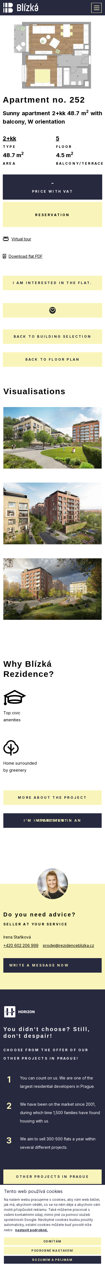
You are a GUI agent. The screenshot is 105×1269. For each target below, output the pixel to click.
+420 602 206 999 (20, 945)
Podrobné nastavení (52, 1250)
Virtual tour (17, 239)
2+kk (9, 138)
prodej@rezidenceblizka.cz (68, 945)
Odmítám (52, 1241)
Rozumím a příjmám (52, 1259)
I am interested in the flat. (52, 283)
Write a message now (39, 965)
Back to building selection (52, 336)
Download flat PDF (23, 256)
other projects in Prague (52, 1177)
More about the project (52, 797)
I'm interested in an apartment (52, 820)
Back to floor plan (52, 359)
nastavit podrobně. (31, 1230)
